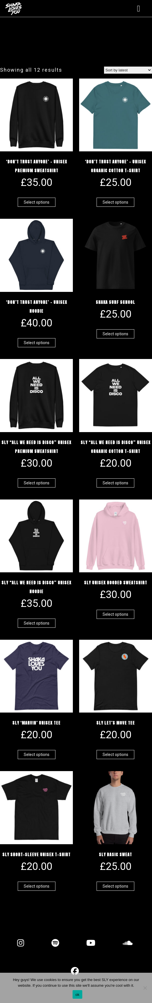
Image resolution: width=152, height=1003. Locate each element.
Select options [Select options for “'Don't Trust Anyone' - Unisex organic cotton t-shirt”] (115, 202)
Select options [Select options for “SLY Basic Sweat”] (115, 886)
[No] (145, 988)
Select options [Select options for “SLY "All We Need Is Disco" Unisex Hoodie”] (36, 623)
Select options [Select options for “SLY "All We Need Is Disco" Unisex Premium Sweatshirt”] (36, 483)
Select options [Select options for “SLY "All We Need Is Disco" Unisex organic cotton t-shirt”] (115, 483)
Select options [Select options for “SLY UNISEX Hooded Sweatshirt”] (115, 614)
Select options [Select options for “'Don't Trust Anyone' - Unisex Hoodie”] (36, 342)
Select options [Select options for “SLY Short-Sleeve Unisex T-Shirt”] (36, 886)
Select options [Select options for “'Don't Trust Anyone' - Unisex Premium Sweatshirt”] (36, 202)
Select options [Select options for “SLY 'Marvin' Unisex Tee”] (36, 754)
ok (77, 994)
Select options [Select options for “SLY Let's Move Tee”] (115, 754)
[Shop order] (128, 70)
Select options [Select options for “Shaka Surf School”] (115, 334)
